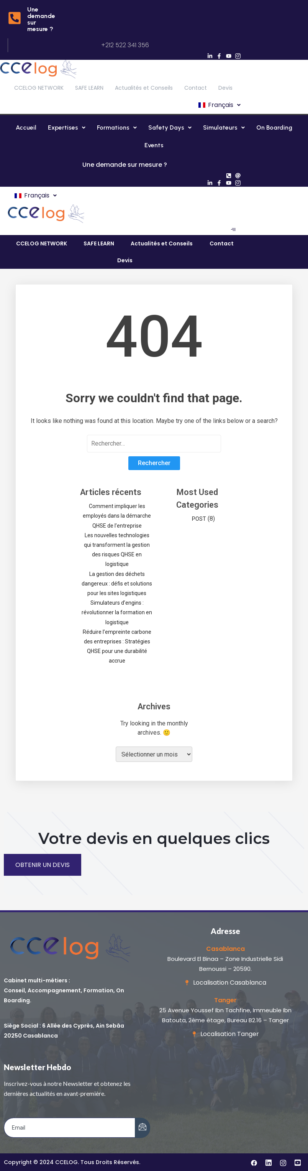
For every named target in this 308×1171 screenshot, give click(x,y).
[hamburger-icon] (233, 229)
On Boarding (274, 127)
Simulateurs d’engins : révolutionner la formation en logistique (117, 612)
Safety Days (170, 127)
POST (199, 519)
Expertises (66, 127)
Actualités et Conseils (144, 88)
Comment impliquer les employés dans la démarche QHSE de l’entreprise (117, 515)
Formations (117, 127)
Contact (195, 88)
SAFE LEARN (89, 88)
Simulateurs (224, 127)
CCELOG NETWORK (39, 88)
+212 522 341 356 (125, 45)
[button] (219, 105)
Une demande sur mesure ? (41, 19)
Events (154, 145)
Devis (225, 88)
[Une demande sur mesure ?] (14, 19)
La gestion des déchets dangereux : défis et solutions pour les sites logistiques (117, 583)
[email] (70, 1128)
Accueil (26, 127)
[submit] (142, 1128)
